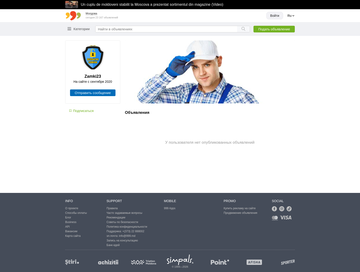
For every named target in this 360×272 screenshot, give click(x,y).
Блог (68, 217)
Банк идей (113, 245)
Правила (112, 208)
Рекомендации (116, 217)
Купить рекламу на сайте (240, 208)
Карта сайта (73, 236)
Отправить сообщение (93, 93)
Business (70, 222)
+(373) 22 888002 (133, 231)
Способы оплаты (76, 213)
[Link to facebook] (275, 209)
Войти (274, 15)
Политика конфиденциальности (127, 226)
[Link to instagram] (283, 209)
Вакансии (71, 231)
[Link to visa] (287, 219)
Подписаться (81, 111)
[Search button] (243, 29)
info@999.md (127, 236)
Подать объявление (274, 29)
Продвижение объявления (240, 213)
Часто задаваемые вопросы (124, 213)
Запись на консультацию (122, 240)
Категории (81, 29)
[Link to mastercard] (276, 219)
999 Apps (169, 208)
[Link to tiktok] (290, 209)
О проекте (71, 208)
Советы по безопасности (122, 222)
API (67, 226)
